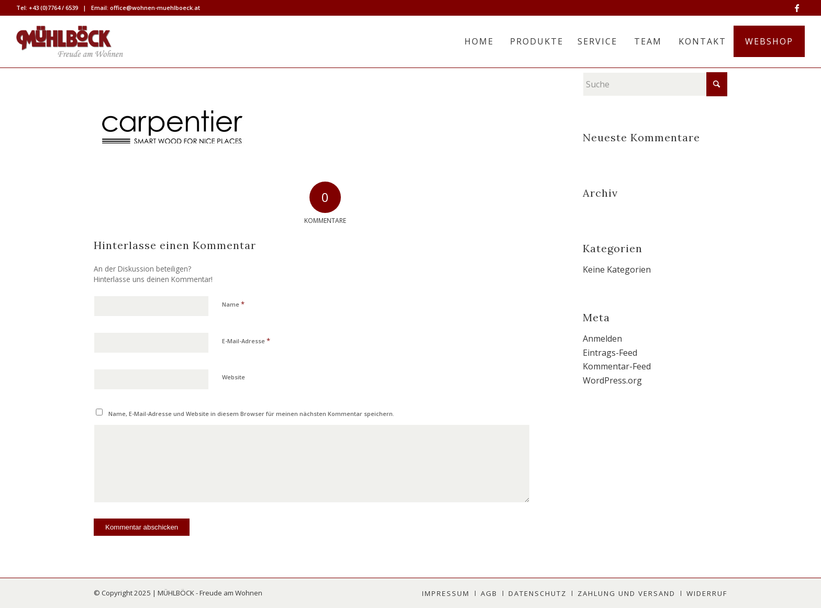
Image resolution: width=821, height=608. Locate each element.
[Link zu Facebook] (797, 8)
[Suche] (655, 84)
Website (233, 377)
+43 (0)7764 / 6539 (53, 8)
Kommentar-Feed (617, 366)
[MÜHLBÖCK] (69, 41)
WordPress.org (612, 380)
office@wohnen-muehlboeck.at (155, 8)
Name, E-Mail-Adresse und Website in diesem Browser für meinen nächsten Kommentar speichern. (251, 414)
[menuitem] (479, 41)
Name (233, 304)
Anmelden (602, 338)
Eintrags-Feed (610, 352)
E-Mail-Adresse (246, 340)
